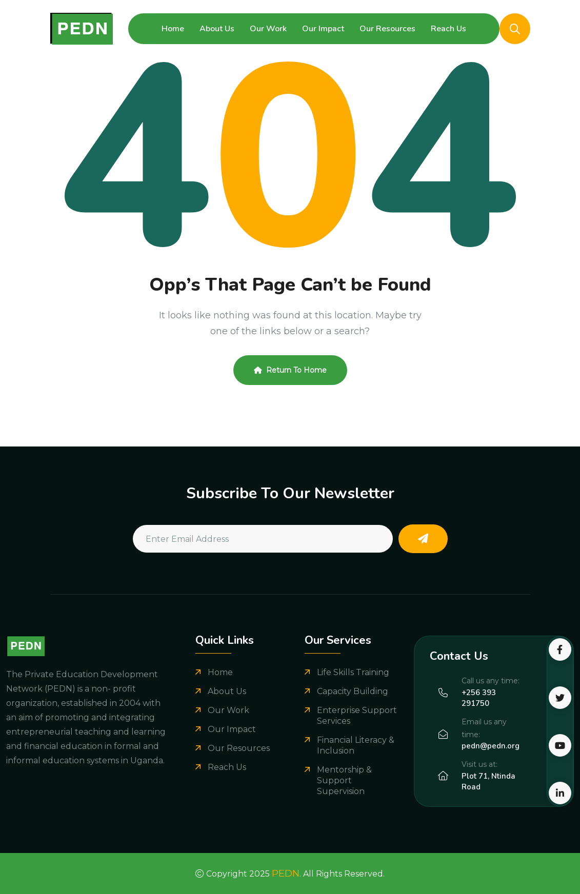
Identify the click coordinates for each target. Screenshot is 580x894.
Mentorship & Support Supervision (344, 780)
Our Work (268, 28)
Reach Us (448, 28)
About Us (216, 28)
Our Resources (387, 28)
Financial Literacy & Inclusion (355, 745)
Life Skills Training (353, 672)
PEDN (285, 873)
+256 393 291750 (479, 697)
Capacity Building (352, 691)
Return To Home (290, 370)
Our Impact (323, 28)
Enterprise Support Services (357, 715)
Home (173, 28)
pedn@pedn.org (490, 746)
